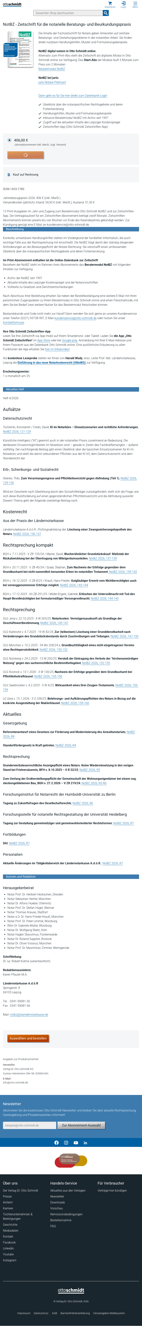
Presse (7, 1196)
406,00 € (40, 142)
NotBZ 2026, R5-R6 (94, 783)
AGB (54, 1313)
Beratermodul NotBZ (51, 69)
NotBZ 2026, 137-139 (103, 558)
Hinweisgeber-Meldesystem (109, 1313)
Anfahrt (8, 1202)
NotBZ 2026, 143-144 (74, 585)
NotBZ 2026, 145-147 (54, 623)
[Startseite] (71, 1292)
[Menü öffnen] (135, 3)
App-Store (43, 340)
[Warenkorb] (110, 4)
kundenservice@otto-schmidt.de (76, 318)
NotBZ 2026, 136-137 (27, 534)
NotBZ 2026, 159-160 (75, 703)
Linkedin (8, 1248)
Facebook (9, 1242)
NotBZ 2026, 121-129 (17, 431)
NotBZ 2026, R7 (123, 823)
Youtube (8, 1254)
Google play (69, 340)
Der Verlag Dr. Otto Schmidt (20, 1190)
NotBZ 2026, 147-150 (124, 636)
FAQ (53, 1226)
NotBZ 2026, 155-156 (48, 676)
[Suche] (68, 13)
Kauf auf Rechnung (25, 175)
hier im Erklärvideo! (57, 349)
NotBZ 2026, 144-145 (105, 598)
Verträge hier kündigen (112, 1190)
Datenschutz (41, 1313)
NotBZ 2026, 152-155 (96, 663)
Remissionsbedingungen (66, 1214)
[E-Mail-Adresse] (29, 1125)
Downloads (57, 1202)
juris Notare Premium (52, 82)
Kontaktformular (13, 322)
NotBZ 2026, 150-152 (53, 649)
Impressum (23, 1313)
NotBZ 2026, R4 (65, 745)
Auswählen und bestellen (28, 1038)
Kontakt (8, 1236)
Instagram (9, 1260)
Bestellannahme (60, 1220)
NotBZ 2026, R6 (82, 803)
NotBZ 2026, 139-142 (123, 572)
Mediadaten (10, 1230)
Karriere (8, 1208)
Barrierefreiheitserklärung (75, 1313)
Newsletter (57, 1196)
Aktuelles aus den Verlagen (67, 1190)
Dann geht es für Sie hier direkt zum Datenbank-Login (72, 95)
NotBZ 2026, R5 (90, 770)
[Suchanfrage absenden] (106, 13)
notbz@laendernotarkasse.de (29, 1014)
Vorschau (56, 1208)
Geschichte (10, 1224)
